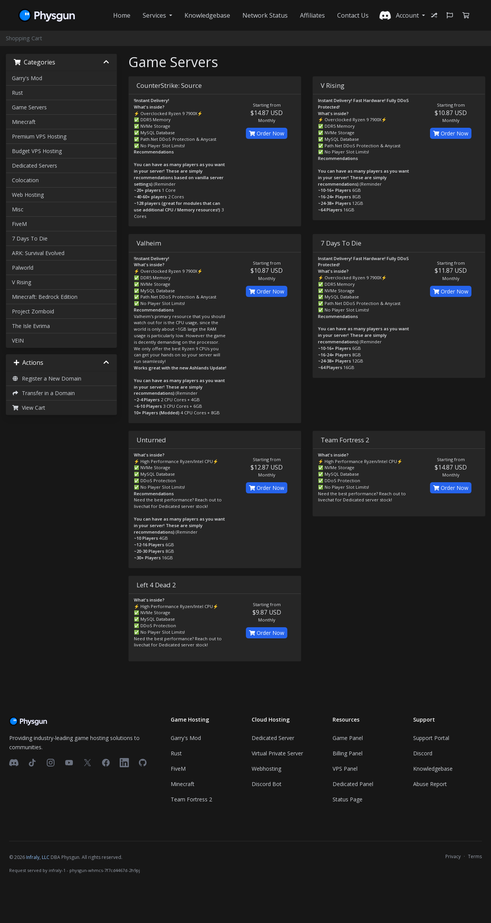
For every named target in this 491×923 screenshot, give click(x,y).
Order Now (266, 133)
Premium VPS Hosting (39, 136)
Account (408, 15)
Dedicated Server (273, 738)
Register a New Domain (46, 378)
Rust (17, 92)
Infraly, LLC (37, 857)
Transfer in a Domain (43, 393)
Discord (422, 753)
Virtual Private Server (277, 753)
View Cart (28, 407)
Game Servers (29, 107)
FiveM (19, 223)
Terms (475, 856)
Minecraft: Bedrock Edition (44, 296)
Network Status (265, 15)
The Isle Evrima (31, 326)
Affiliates (312, 15)
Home (121, 15)
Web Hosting (28, 194)
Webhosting (266, 768)
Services (155, 15)
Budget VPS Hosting (37, 151)
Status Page (347, 799)
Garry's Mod (27, 78)
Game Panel (348, 738)
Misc (17, 209)
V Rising (21, 282)
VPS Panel (345, 768)
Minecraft (24, 121)
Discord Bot (267, 784)
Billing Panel (347, 753)
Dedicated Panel (353, 784)
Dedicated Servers (34, 165)
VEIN (18, 340)
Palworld (22, 267)
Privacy (453, 856)
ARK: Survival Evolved (38, 253)
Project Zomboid (33, 311)
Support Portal (431, 738)
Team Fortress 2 (191, 799)
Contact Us (353, 15)
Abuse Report (430, 784)
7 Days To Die (30, 238)
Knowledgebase (207, 15)
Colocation (25, 180)
